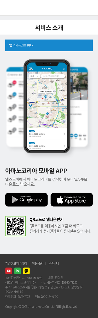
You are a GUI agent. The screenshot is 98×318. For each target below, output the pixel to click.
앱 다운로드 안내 (21, 45)
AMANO (18, 7)
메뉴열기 (90, 8)
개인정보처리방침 (16, 263)
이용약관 (37, 263)
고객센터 (53, 263)
